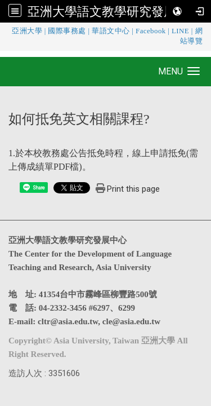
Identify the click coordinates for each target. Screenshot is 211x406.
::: (3, 31)
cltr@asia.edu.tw (68, 321)
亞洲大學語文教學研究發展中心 (114, 11)
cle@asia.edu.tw (131, 321)
